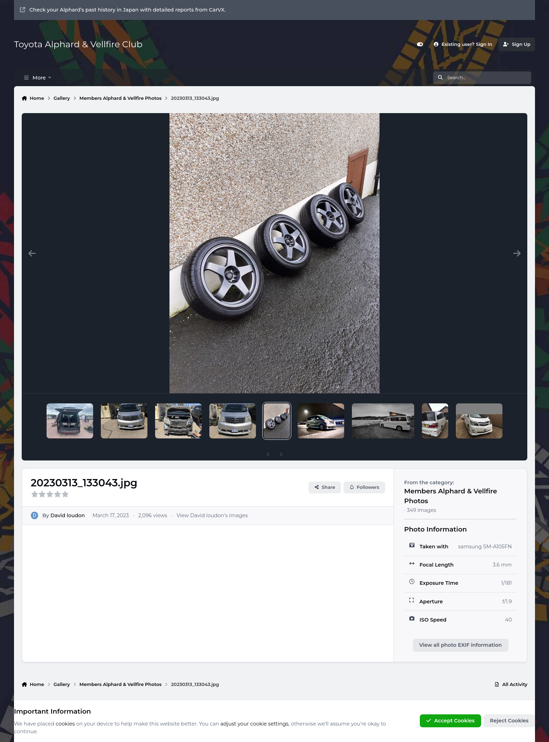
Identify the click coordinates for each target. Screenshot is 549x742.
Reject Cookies (509, 721)
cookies (65, 724)
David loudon (67, 503)
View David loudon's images (212, 503)
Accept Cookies (450, 721)
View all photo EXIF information (460, 633)
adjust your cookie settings (255, 724)
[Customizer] (420, 44)
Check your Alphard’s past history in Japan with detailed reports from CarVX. (122, 10)
